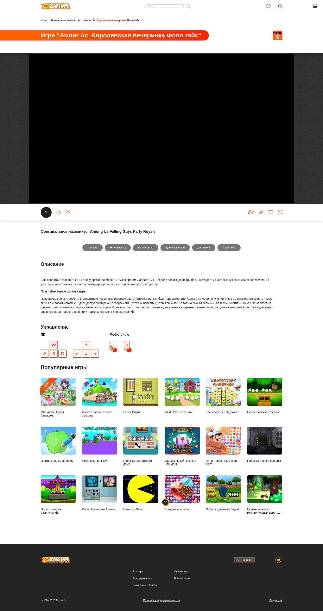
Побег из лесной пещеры (264, 444)
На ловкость (117, 247)
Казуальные (145, 247)
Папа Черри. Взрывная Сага (223, 446)
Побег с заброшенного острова (99, 397)
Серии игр (229, 247)
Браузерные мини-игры (65, 20)
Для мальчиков (175, 247)
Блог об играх (182, 578)
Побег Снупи (140, 396)
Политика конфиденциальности (161, 600)
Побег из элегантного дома (140, 446)
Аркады (92, 247)
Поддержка (275, 600)
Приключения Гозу (99, 444)
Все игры (138, 571)
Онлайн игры (181, 571)
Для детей (203, 247)
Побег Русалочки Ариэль (99, 493)
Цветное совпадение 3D (58, 444)
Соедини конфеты (182, 493)
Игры (44, 20)
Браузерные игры (143, 578)
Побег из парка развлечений (58, 494)
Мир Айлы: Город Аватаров (58, 397)
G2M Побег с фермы (182, 396)
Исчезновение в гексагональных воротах (264, 494)
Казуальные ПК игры (145, 585)
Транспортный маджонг (223, 396)
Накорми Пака (140, 493)
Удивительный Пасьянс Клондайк (182, 446)
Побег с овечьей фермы (264, 396)
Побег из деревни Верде (223, 493)
